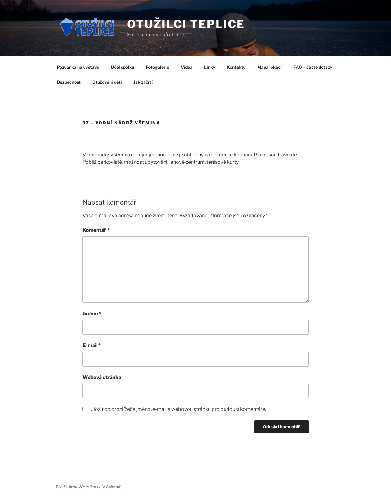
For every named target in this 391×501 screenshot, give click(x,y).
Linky (209, 67)
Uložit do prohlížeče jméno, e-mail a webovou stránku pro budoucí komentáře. (178, 409)
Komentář (96, 230)
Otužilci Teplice (186, 24)
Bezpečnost (69, 82)
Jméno (91, 313)
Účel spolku (122, 67)
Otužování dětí (107, 82)
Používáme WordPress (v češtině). (89, 486)
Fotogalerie (157, 67)
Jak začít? (143, 82)
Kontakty (236, 67)
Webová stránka (101, 377)
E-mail (91, 345)
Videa (186, 67)
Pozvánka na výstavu (78, 67)
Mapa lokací (269, 67)
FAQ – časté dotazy (312, 67)
